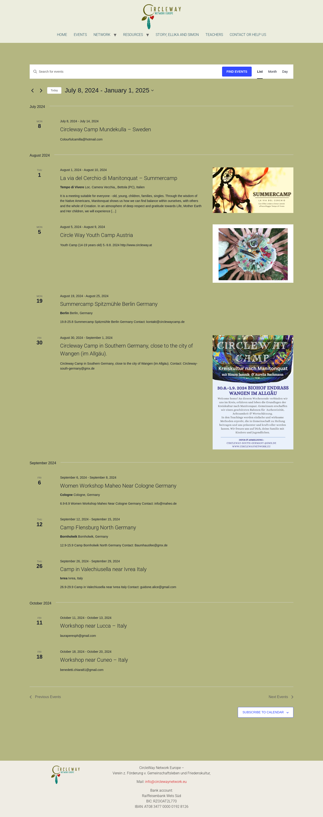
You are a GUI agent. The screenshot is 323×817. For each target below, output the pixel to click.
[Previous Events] (32, 90)
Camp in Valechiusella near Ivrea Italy (103, 569)
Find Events (237, 71)
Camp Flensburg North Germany (98, 527)
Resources (133, 35)
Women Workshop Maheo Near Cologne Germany (118, 486)
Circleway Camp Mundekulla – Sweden (105, 129)
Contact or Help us (248, 35)
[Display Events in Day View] (285, 72)
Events (80, 35)
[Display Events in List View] (260, 72)
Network (102, 35)
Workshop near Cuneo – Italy (94, 660)
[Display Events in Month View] (272, 72)
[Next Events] (41, 90)
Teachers (214, 35)
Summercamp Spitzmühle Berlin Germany (108, 304)
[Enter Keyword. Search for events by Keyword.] (126, 72)
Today (54, 90)
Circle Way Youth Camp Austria (96, 235)
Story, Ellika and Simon (177, 35)
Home (62, 35)
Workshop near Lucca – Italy (93, 626)
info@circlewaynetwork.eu (166, 782)
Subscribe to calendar (263, 712)
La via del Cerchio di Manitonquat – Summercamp (118, 178)
